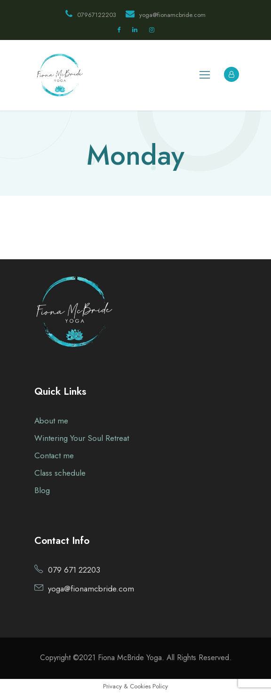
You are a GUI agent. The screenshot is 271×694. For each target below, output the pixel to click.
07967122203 (90, 14)
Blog (42, 490)
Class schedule (60, 473)
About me (51, 420)
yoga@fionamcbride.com (166, 14)
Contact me (54, 455)
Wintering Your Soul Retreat (81, 438)
